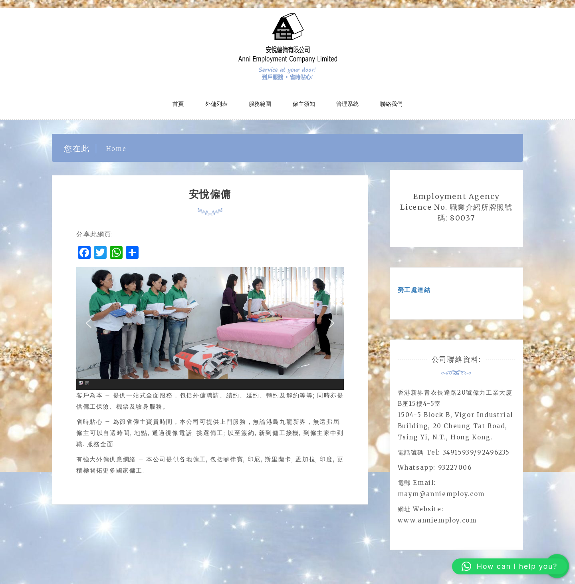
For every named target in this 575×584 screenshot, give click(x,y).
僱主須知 (304, 103)
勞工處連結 (414, 290)
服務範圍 (260, 103)
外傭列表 (216, 103)
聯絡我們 (391, 103)
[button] (88, 323)
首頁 (178, 103)
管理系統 (347, 103)
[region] (210, 328)
